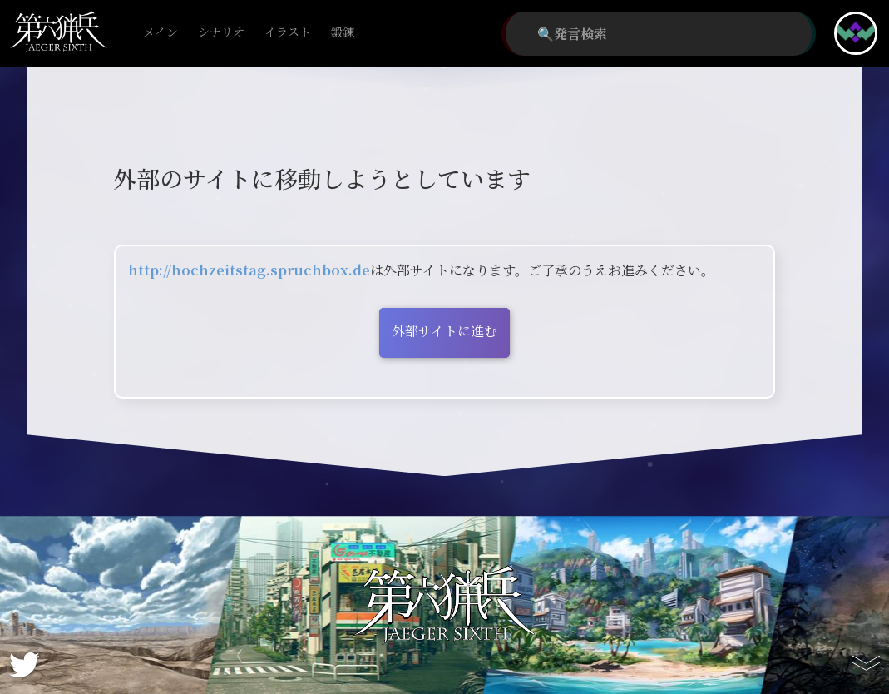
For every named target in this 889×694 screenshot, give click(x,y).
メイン (160, 33)
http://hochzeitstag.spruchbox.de (249, 270)
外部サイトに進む (444, 330)
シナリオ (221, 33)
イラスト (287, 33)
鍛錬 (342, 33)
